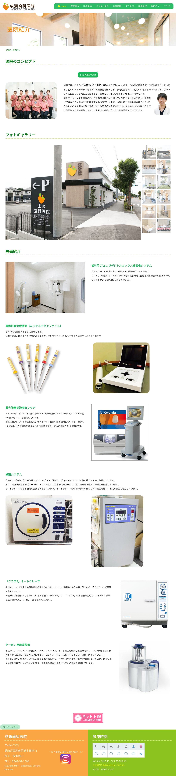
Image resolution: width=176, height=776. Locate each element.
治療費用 (117, 6)
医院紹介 (75, 6)
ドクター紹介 (102, 6)
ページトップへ (10, 727)
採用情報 (142, 6)
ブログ (167, 6)
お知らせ (155, 6)
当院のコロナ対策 (87, 74)
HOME (8, 50)
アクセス (130, 6)
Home (62, 6)
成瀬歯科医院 (15, 736)
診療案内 (87, 6)
